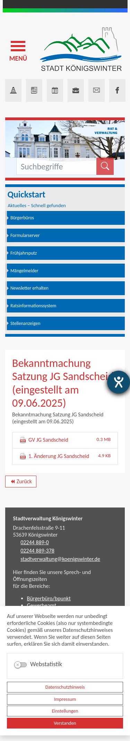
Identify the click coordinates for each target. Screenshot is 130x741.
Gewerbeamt (42, 605)
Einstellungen (65, 711)
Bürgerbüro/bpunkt (49, 598)
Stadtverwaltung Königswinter (48, 518)
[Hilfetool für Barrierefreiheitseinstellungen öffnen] (118, 382)
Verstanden (65, 723)
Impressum (65, 699)
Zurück (20, 482)
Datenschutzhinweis (65, 687)
